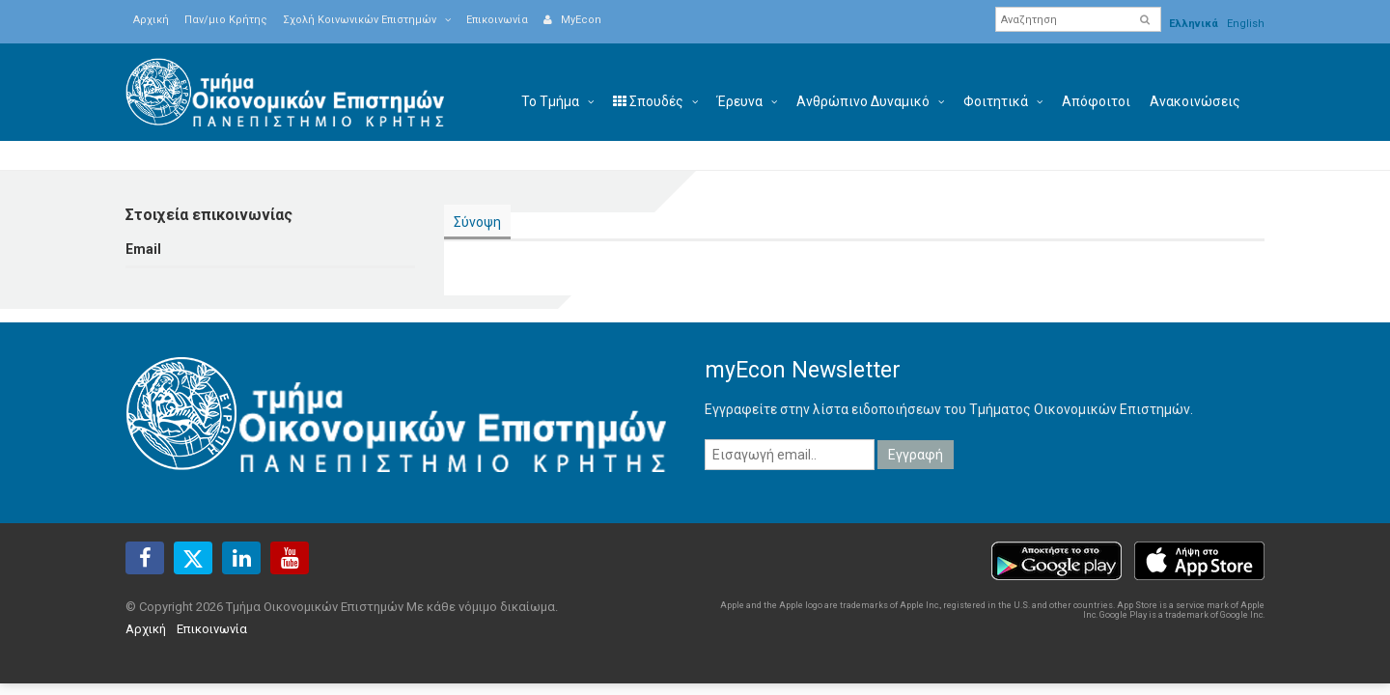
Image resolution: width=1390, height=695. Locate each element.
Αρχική (151, 20)
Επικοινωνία (497, 20)
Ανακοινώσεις (1195, 101)
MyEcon (572, 20)
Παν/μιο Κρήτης (225, 20)
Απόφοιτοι (1096, 101)
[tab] (477, 222)
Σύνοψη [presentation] (477, 222)
